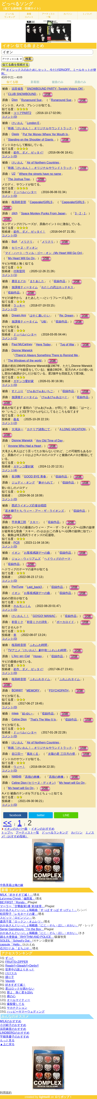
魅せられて (45, 482)
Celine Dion (19, 719)
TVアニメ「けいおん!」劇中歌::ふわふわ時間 (37, 650)
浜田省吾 (17, 88)
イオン (16, 552)
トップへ (7, 832)
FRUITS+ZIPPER (16, 961)
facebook (15, 815)
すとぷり (17, 391)
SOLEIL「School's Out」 (16, 940)
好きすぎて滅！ (15, 984)
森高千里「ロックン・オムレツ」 (22, 921)
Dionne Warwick (22, 350)
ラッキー (19, 305)
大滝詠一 (17, 429)
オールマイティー (18, 1000)
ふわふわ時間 (38, 644)
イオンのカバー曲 (15, 828)
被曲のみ (57, 82)
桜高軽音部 (19, 202)
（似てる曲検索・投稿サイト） (21, 8)
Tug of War (67, 344)
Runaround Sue (31, 100)
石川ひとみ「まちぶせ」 (16, 948)
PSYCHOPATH (59, 690)
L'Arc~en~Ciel (21, 656)
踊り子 (9, 977)
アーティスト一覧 (27, 832)
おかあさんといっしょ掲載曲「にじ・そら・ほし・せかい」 (39, 925)
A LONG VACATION (72, 429)
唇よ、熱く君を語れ (20, 992)
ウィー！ (19, 766)
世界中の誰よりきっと (19, 969)
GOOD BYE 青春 (35, 476)
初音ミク (17, 622)
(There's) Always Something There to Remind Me (46, 355)
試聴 (47, 94)
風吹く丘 (32, 753)
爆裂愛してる (15, 1003)
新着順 (35, 82)
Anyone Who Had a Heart (24, 445)
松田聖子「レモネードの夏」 (19, 913)
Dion (15, 99)
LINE (66, 815)
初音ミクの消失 (37, 622)
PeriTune (17, 586)
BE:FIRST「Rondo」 (13, 902)
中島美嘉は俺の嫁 (11, 885)
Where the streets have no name (40, 173)
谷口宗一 (17, 753)
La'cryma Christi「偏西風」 (17, 898)
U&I (43, 321)
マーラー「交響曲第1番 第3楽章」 (22, 906)
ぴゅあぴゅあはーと (54, 397)
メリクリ (26, 241)
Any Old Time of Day (49, 440)
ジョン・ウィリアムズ (26, 558)
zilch (14, 213)
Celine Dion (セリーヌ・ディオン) (33, 782)
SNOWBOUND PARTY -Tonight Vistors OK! (55, 88)
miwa (15, 713)
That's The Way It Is (43, 719)
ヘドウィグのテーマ (57, 558)
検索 (28, 58)
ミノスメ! (87, 14)
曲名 (16, 419)
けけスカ (11, 973)
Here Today (43, 344)
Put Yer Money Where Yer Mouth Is (45, 134)
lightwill (44, 1096)
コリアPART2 (22, 112)
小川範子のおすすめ (13, 1025)
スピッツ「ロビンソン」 (16, 917)
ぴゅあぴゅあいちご (40, 391)
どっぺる (9, 15)
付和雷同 (19, 271)
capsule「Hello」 (11, 944)
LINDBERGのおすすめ (14, 1032)
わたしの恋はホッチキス (57, 287)
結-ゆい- (27, 713)
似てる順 (12, 82)
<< (7, 823)
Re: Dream (66, 315)
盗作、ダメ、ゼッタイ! (28, 152)
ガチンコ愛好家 (23, 381)
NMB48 (16, 776)
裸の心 (11, 996)
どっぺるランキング (55, 832)
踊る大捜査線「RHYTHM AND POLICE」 (27, 936)
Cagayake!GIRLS (41, 202)
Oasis (15, 134)
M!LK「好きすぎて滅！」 (16, 894)
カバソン (67, 14)
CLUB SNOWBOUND (22, 94)
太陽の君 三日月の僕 (61, 753)
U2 (13, 173)
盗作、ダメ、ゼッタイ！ (29, 231)
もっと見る (7, 1040)
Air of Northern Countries (43, 162)
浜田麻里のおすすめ (13, 1028)
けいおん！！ (20, 616)
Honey (37, 656)
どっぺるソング (17, 3)
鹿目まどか (19, 281)
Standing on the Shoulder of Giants (31, 139)
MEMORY (33, 690)
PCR (16, 542)
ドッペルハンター (25, 192)
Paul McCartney (22, 344)
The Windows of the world (24, 360)
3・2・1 (80, 213)
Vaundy (10, 981)
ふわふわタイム (40, 679)
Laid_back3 (34, 587)
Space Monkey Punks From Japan (43, 213)
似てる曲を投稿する (15, 64)
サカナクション (17, 1007)
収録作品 (59, 281)
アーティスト (48, 15)
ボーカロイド (65, 622)
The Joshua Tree (19, 179)
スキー (34, 522)
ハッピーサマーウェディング (26, 1011)
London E (33, 123)
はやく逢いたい (40, 315)
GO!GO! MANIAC (44, 616)
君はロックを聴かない (19, 988)
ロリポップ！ (63, 1096)
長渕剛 (16, 476)
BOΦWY (17, 690)
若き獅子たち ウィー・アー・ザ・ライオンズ (34, 510)
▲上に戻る (7, 1044)
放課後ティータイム (25, 287)
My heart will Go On (71, 782)
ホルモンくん (22, 605)
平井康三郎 (19, 522)
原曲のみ (80, 82)
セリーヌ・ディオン (25, 247)
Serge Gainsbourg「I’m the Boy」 (22, 929)
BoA (14, 241)
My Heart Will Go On (21, 258)
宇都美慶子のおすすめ (14, 1036)
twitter (41, 815)
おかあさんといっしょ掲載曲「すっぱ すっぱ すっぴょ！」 (38, 910)
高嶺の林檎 (32, 776)
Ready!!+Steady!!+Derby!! (22, 965)
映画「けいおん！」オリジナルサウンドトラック (40, 128)
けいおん (17, 123)
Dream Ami (19, 315)
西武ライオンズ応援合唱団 (29, 505)
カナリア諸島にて (38, 429)
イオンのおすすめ (42, 828)
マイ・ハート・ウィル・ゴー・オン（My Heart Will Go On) (43, 253)
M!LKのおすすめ (10, 1021)
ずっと (9, 958)
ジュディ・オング (23, 482)
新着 (29, 15)
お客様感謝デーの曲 (37, 552)
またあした (37, 281)
